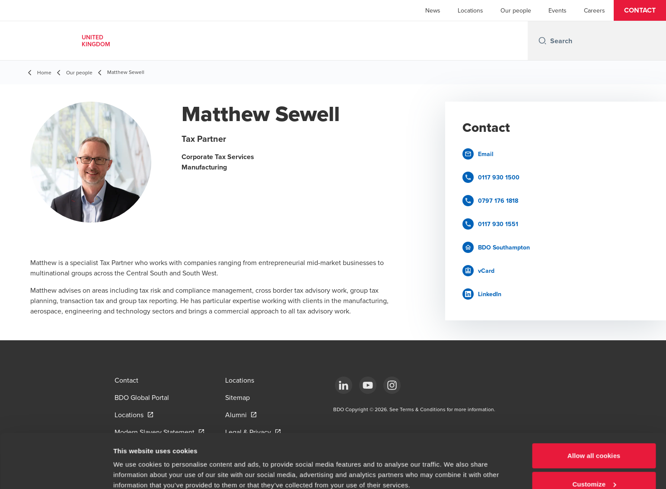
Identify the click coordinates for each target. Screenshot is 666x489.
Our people (515, 10)
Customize (594, 437)
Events (557, 10)
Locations (470, 10)
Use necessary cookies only (594, 466)
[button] (640, 10)
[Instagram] (392, 385)
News (432, 10)
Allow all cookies (594, 409)
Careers (594, 10)
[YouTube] (367, 385)
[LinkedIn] (343, 385)
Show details (133, 462)
